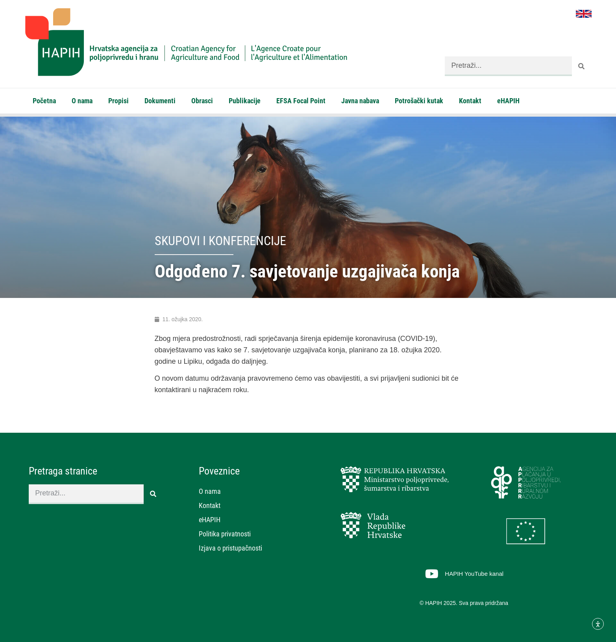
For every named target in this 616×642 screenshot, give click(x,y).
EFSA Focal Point (301, 101)
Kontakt (470, 101)
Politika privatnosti (225, 534)
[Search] (582, 66)
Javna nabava (360, 101)
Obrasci (202, 101)
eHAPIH (508, 101)
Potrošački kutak (419, 101)
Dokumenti (160, 101)
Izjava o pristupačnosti (230, 548)
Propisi (118, 101)
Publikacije (245, 101)
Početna (44, 101)
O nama (82, 101)
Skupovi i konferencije (220, 240)
